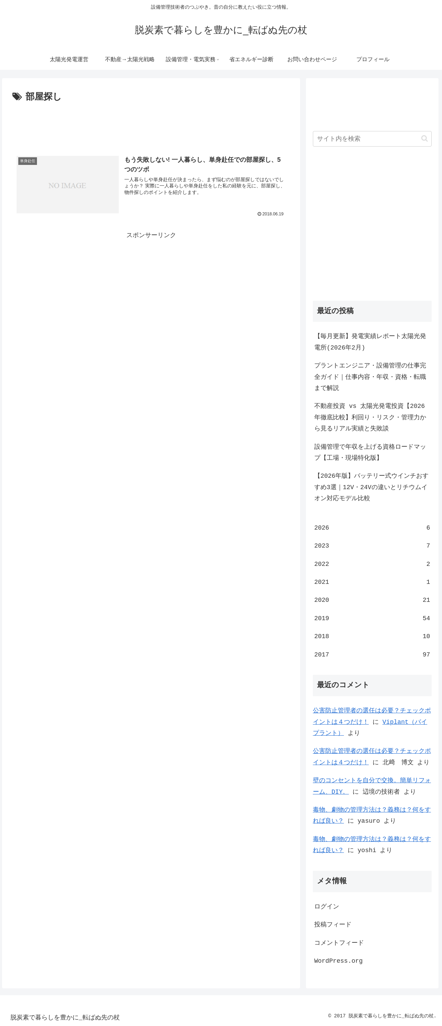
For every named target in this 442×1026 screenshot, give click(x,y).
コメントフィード (339, 943)
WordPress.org (338, 961)
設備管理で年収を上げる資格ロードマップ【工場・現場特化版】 (370, 452)
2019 (372, 618)
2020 (372, 600)
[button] (425, 138)
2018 (372, 636)
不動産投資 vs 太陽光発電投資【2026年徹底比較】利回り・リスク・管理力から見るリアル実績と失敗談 (370, 417)
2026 (372, 527)
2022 (372, 564)
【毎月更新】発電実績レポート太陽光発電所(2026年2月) (370, 342)
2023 (372, 545)
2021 (372, 582)
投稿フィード (333, 925)
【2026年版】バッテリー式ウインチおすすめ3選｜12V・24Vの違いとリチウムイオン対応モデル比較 (371, 487)
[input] (372, 139)
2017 (372, 654)
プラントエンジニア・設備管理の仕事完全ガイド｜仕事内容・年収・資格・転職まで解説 (370, 377)
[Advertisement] (151, 123)
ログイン (326, 907)
